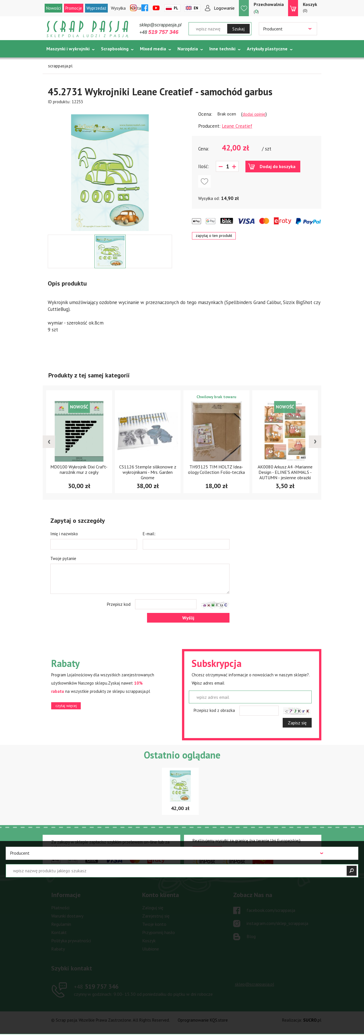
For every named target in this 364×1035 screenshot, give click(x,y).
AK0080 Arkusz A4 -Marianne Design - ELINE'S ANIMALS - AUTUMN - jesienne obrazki (285, 472)
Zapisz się (297, 723)
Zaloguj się (152, 907)
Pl (176, 8)
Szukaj (238, 29)
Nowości (53, 8)
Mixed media (153, 48)
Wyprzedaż (96, 8)
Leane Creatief (237, 126)
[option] (110, 169)
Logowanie (224, 8)
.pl (312, 1020)
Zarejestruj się (155, 916)
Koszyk (149, 940)
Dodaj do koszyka (277, 166)
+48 (158, 32)
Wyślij (188, 618)
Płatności (60, 907)
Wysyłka (118, 8)
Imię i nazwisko (64, 533)
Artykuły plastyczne (267, 48)
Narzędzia (187, 48)
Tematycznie (60, 63)
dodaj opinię (254, 114)
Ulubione (150, 949)
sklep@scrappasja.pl (160, 24)
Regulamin (61, 924)
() (269, 8)
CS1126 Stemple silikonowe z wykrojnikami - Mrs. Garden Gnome (147, 472)
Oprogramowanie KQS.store (203, 1020)
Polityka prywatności (71, 940)
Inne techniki (222, 48)
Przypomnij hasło (158, 932)
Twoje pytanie (63, 558)
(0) (310, 7)
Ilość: (203, 166)
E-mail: (149, 533)
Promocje (73, 8)
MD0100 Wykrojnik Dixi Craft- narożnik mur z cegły (78, 469)
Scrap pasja (88, 29)
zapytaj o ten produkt (214, 235)
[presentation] (49, 441)
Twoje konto (154, 924)
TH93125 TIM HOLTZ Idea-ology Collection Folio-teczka (216, 469)
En (196, 8)
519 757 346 (96, 986)
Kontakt (59, 932)
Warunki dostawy (67, 916)
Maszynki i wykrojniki (68, 48)
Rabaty (58, 949)
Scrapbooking (115, 48)
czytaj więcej (66, 705)
